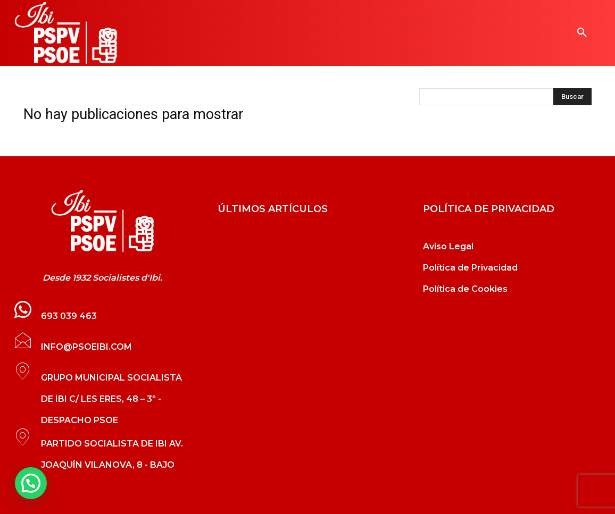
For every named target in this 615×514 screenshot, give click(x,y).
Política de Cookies (465, 289)
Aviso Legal (448, 246)
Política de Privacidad (470, 268)
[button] (582, 33)
